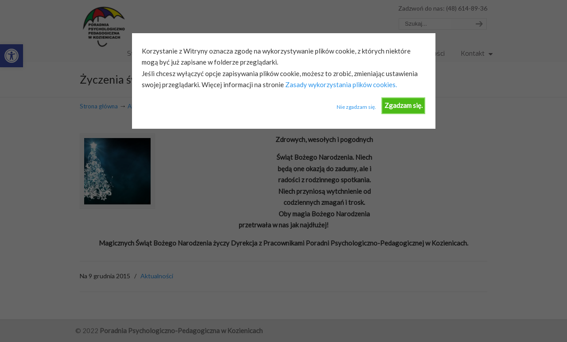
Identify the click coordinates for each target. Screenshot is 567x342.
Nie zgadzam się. (356, 107)
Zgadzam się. (403, 105)
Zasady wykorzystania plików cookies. (340, 84)
